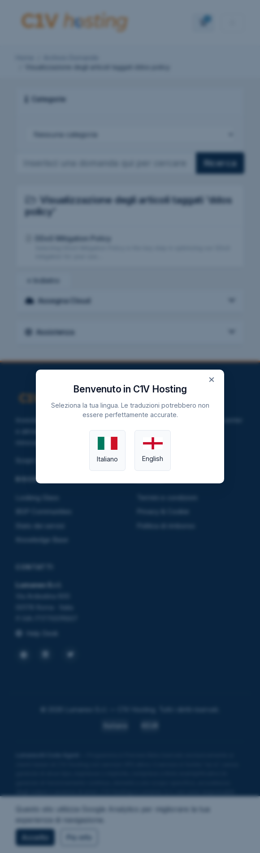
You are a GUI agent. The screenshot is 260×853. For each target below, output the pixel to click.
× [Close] (211, 379)
